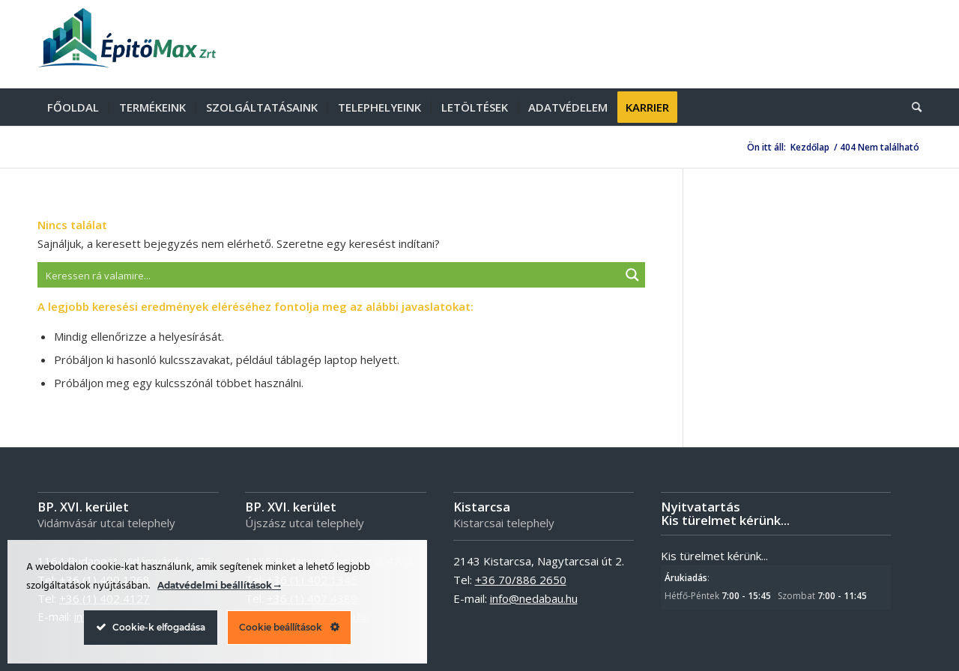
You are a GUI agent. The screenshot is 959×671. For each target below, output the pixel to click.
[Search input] (329, 274)
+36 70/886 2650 (520, 579)
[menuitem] (73, 107)
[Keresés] (912, 107)
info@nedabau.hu (534, 598)
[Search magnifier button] (632, 275)
